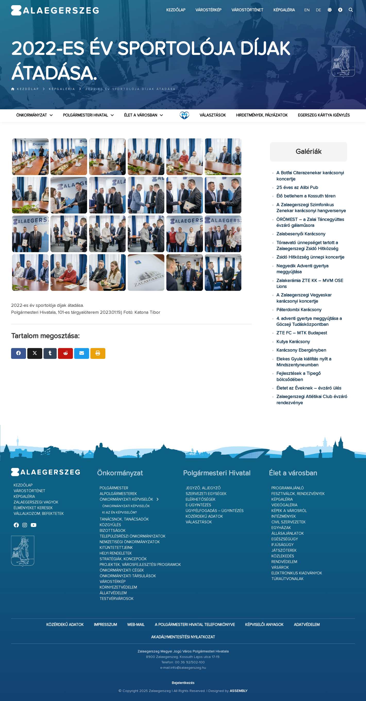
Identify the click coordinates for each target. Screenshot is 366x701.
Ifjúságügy (282, 545)
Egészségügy (284, 539)
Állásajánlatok (287, 533)
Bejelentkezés (183, 683)
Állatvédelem (113, 593)
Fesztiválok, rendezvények (298, 494)
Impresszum (105, 625)
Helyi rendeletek (116, 553)
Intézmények (283, 516)
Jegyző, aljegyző (203, 488)
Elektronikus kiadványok (296, 573)
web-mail (135, 625)
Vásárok (280, 568)
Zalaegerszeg (55, 10)
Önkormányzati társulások (128, 576)
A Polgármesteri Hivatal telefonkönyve (195, 625)
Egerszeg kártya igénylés (324, 115)
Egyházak (281, 528)
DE (318, 10)
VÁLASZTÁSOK (213, 115)
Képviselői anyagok (264, 625)
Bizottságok (113, 531)
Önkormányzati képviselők (126, 499)
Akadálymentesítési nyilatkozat (183, 637)
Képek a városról (289, 511)
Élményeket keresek (33, 508)
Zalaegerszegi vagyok (36, 502)
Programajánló (287, 488)
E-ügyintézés (198, 505)
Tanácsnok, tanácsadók (124, 519)
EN (307, 10)
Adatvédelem (307, 625)
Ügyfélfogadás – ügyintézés (215, 511)
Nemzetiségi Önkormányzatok (130, 542)
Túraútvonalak (287, 579)
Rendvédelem (284, 562)
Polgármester (114, 488)
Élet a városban (140, 115)
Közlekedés (282, 556)
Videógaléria (284, 505)
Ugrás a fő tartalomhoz (342, 2)
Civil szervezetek (288, 522)
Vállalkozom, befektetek (39, 514)
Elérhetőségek (201, 499)
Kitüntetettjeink (116, 548)
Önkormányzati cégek (122, 570)
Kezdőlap (175, 10)
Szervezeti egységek (206, 494)
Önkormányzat (31, 115)
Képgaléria (284, 10)
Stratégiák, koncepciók (123, 559)
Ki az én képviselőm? (119, 512)
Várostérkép (208, 10)
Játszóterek (284, 550)
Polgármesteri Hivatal (85, 115)
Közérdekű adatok (204, 516)
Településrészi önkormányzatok (133, 536)
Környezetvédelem (118, 587)
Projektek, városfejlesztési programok (140, 565)
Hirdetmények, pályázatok (262, 115)
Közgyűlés (110, 525)
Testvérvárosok (117, 599)
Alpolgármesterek (118, 494)
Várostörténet (247, 10)
